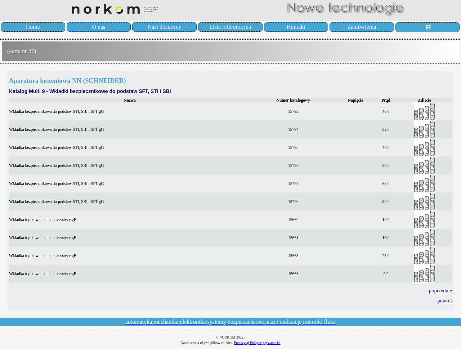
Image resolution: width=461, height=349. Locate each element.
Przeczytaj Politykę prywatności (257, 343)
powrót (444, 301)
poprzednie (440, 290)
